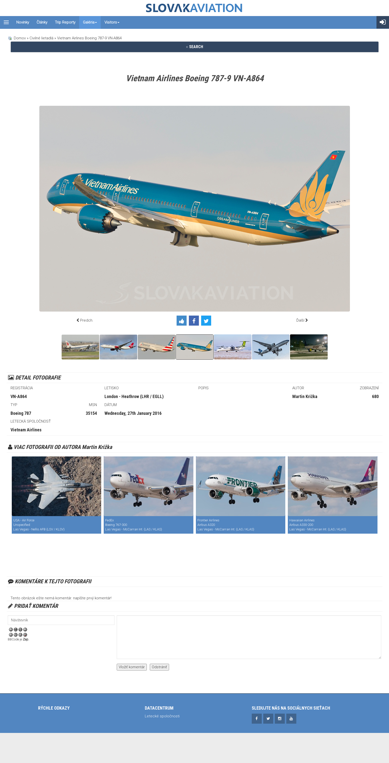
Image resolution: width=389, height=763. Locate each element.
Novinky (22, 22)
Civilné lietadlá (41, 38)
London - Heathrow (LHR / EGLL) (134, 396)
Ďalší (300, 320)
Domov (20, 38)
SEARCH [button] (194, 46)
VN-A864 (19, 396)
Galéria (90, 22)
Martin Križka (304, 396)
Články (42, 22)
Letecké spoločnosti (162, 716)
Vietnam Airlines (26, 429)
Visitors (111, 22)
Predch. (86, 320)
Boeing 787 (21, 413)
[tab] (194, 47)
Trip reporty (65, 22)
